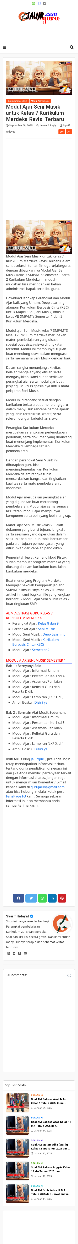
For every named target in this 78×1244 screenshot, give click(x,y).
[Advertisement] (42, 32)
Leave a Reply (48, 125)
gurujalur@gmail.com (47, 787)
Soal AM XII (37, 1118)
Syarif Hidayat (17, 916)
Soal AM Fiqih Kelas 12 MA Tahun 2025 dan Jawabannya (50, 1192)
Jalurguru (38, 759)
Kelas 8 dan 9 (48, 623)
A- (68, 131)
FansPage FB (16, 796)
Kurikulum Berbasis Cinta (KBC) (35, 642)
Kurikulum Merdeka (17, 100)
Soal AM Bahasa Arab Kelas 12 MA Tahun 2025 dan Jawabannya (51, 1124)
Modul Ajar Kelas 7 (40, 100)
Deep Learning (54, 634)
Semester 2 (41, 650)
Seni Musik (46, 629)
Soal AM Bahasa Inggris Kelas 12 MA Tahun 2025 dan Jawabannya (50, 1169)
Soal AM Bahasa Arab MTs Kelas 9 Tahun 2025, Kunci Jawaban (48, 1101)
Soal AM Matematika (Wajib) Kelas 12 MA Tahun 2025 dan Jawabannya (49, 1147)
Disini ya (40, 702)
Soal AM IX (37, 1095)
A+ (61, 131)
